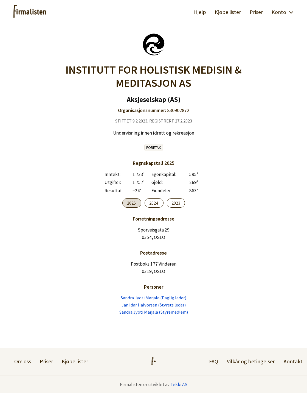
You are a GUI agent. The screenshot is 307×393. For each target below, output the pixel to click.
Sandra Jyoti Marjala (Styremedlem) (153, 312)
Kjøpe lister (228, 12)
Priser (256, 12)
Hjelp (200, 12)
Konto (283, 12)
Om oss (22, 361)
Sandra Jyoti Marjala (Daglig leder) (153, 297)
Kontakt (293, 361)
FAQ (213, 361)
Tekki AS (178, 384)
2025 (132, 203)
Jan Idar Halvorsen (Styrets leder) (154, 305)
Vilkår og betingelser (251, 361)
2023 (175, 203)
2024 (154, 203)
